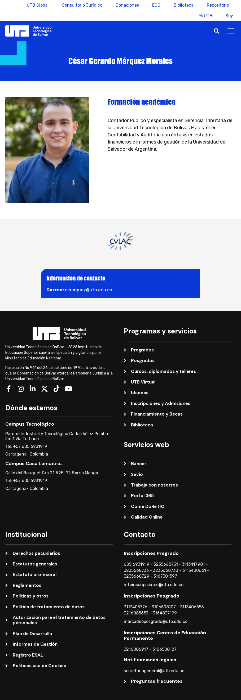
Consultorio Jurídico (82, 5)
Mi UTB (205, 15)
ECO (156, 5)
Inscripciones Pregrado (151, 553)
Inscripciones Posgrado (151, 596)
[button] (216, 30)
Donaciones (127, 5)
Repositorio (218, 5)
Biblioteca (184, 5)
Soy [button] (229, 15)
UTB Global (38, 5)
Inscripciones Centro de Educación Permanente (165, 636)
